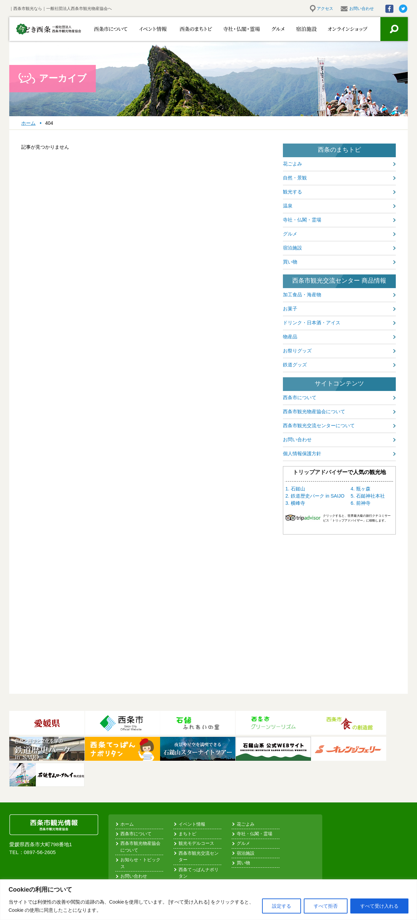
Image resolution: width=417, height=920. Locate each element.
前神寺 (363, 503)
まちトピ (187, 833)
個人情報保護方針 (302, 453)
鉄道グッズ (295, 364)
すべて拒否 (326, 906)
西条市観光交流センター (199, 857)
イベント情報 (148, 29)
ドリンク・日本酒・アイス (311, 322)
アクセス (325, 8)
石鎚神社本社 (370, 496)
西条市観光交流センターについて (319, 425)
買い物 (290, 262)
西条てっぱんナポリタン (199, 873)
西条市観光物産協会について (314, 411)
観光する (292, 191)
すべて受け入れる (379, 906)
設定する (281, 906)
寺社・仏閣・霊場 (231, 29)
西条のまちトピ (188, 29)
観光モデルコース (196, 843)
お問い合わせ (361, 8)
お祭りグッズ (297, 350)
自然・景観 (295, 177)
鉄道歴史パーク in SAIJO (317, 496)
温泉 (287, 205)
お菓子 (290, 308)
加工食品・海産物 (302, 294)
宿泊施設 (302, 29)
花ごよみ (292, 163)
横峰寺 (298, 503)
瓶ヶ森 (363, 488)
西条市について (109, 29)
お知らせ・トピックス (140, 863)
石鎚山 (298, 488)
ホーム (127, 824)
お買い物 (343, 29)
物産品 (290, 336)
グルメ (270, 29)
